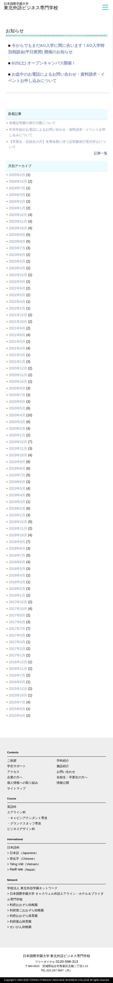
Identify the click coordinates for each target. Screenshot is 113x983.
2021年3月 (17, 355)
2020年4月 (17, 415)
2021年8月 (17, 335)
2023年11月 (18, 221)
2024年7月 (17, 188)
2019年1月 (17, 515)
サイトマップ (16, 788)
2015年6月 (17, 709)
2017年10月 (18, 609)
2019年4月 (17, 495)
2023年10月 (18, 228)
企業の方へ (15, 777)
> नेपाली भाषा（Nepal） (22, 869)
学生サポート (16, 766)
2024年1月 (17, 208)
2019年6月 (17, 482)
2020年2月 (17, 428)
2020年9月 (17, 388)
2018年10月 (18, 535)
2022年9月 (17, 281)
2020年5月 (17, 408)
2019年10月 (18, 455)
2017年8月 (17, 622)
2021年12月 (18, 315)
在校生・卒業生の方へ (72, 777)
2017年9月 (17, 615)
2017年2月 (17, 648)
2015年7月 (17, 702)
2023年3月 (17, 268)
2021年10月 (18, 321)
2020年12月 (18, 368)
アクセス (13, 772)
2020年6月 (17, 401)
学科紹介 (63, 760)
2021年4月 (17, 348)
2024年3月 (17, 195)
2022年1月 (17, 308)
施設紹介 (63, 766)
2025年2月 (17, 175)
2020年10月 (18, 381)
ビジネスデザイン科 (21, 829)
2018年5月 (17, 569)
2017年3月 (17, 642)
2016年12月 (18, 662)
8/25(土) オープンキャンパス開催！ (44, 63)
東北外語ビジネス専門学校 (39, 6)
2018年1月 (17, 595)
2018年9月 (17, 542)
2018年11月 (18, 528)
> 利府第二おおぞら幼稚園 (25, 910)
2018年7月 (17, 555)
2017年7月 (17, 629)
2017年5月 (17, 635)
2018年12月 (18, 522)
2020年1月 (17, 435)
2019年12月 (18, 442)
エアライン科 (16, 812)
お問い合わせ (66, 772)
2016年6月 (17, 682)
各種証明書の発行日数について (32, 123)
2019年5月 (17, 488)
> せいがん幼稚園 (19, 927)
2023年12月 (18, 215)
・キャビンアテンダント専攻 (27, 818)
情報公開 (63, 782)
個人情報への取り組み (22, 782)
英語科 (11, 807)
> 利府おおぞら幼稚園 (22, 905)
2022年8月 (17, 288)
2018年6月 (17, 562)
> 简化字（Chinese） (22, 858)
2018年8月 (17, 548)
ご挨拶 (11, 760)
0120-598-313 (67, 961)
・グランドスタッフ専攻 (24, 823)
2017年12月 (18, 602)
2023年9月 (17, 235)
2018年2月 (17, 589)
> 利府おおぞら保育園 (22, 916)
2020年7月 (17, 395)
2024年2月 (17, 201)
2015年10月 (18, 695)
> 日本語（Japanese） (23, 853)
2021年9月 (17, 328)
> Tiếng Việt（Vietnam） (24, 864)
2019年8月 (17, 468)
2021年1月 (17, 361)
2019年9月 (17, 462)
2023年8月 (17, 241)
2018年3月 (17, 582)
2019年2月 (17, 508)
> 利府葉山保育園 (19, 921)
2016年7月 (17, 675)
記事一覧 (100, 153)
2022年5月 (17, 295)
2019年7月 (17, 475)
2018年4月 (17, 575)
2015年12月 (18, 688)
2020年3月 (17, 422)
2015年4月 (17, 715)
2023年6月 (17, 255)
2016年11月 (18, 668)
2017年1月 (17, 655)
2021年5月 (17, 341)
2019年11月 (18, 448)
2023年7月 (17, 248)
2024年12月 (18, 181)
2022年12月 (18, 275)
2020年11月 (18, 375)
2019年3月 (17, 502)
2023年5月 (17, 261)
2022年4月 (17, 301)
